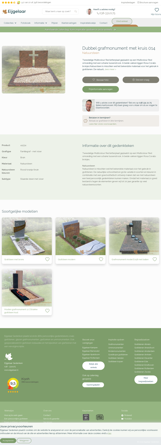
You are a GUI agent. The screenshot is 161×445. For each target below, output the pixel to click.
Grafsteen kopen (115, 361)
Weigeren (24, 440)
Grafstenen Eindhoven (144, 365)
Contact (103, 23)
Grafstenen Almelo (142, 344)
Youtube (126, 419)
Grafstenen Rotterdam (144, 368)
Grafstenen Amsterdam (144, 351)
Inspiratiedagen (128, 2)
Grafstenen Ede (141, 361)
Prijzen (55, 23)
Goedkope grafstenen (118, 355)
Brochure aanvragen (147, 2)
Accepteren (8, 440)
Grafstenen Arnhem (142, 355)
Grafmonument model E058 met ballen (130, 259)
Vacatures (47, 422)
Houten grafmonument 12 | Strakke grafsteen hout (21, 311)
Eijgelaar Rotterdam (91, 358)
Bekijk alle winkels (93, 366)
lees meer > (110, 69)
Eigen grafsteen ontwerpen (16, 422)
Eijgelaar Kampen (90, 347)
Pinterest (126, 415)
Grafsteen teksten (116, 358)
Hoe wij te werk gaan (13, 415)
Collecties (10, 23)
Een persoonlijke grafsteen (16, 419)
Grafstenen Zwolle (142, 372)
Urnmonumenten (115, 348)
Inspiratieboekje (88, 23)
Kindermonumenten (117, 351)
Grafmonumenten (116, 344)
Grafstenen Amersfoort (144, 348)
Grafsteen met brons (14, 259)
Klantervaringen (69, 23)
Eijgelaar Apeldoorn (91, 354)
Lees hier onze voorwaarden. (103, 124)
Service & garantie (51, 419)
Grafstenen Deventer (143, 358)
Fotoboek (26, 23)
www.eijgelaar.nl (11, 370)
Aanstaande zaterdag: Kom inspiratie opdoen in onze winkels (80, 29)
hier (109, 433)
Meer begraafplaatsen (146, 379)
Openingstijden (93, 385)
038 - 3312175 (10, 366)
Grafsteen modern (66, 259)
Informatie (41, 23)
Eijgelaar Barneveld (90, 351)
